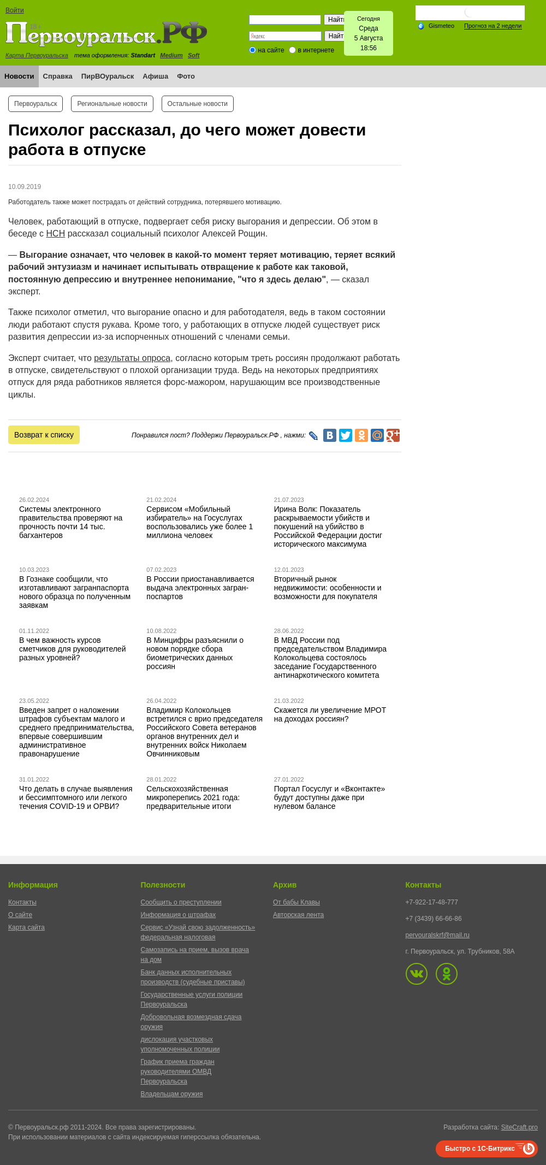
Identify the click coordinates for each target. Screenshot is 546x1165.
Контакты (22, 902)
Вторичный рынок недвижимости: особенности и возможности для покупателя (328, 588)
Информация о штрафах (178, 915)
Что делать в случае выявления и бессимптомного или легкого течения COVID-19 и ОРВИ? (76, 797)
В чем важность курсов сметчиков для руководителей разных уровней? (72, 649)
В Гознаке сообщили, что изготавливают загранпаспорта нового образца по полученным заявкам (74, 592)
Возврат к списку (44, 434)
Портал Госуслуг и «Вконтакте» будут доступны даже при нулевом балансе (329, 797)
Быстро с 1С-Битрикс (480, 1148)
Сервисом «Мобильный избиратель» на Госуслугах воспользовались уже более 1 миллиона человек (199, 522)
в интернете (316, 50)
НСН (56, 233)
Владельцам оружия (172, 1094)
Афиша (155, 76)
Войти (14, 10)
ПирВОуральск (107, 76)
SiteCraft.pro (519, 1127)
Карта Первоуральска (36, 55)
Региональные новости (112, 104)
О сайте (20, 915)
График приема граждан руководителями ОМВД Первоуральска (178, 1071)
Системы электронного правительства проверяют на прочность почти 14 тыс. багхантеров (70, 522)
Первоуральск (35, 104)
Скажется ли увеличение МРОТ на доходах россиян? (330, 714)
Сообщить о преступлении (181, 902)
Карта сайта (26, 927)
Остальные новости (198, 104)
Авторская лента (298, 915)
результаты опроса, (133, 358)
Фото (186, 76)
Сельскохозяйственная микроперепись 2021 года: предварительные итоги (193, 797)
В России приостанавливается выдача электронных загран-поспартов (200, 588)
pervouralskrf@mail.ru (438, 935)
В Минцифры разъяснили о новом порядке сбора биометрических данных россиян (195, 653)
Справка (58, 76)
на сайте (271, 50)
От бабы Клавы (296, 902)
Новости (19, 76)
